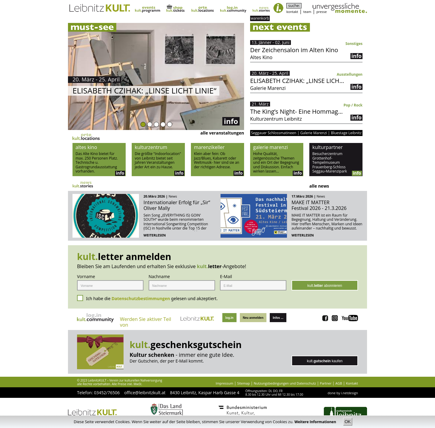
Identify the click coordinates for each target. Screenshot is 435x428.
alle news (319, 186)
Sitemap (243, 383)
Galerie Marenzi (313, 133)
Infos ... (278, 317)
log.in (229, 317)
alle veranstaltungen (222, 133)
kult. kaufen (325, 361)
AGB (338, 383)
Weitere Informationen (316, 421)
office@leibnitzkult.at (145, 392)
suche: (294, 5)
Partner (326, 383)
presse (322, 11)
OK (348, 421)
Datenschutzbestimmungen (140, 298)
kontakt (292, 11)
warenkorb (260, 18)
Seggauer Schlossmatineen (273, 133)
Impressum (224, 383)
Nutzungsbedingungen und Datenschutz (285, 383)
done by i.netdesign (343, 393)
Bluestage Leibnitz (346, 133)
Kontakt (352, 383)
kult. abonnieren (325, 286)
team (307, 11)
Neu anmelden (253, 317)
